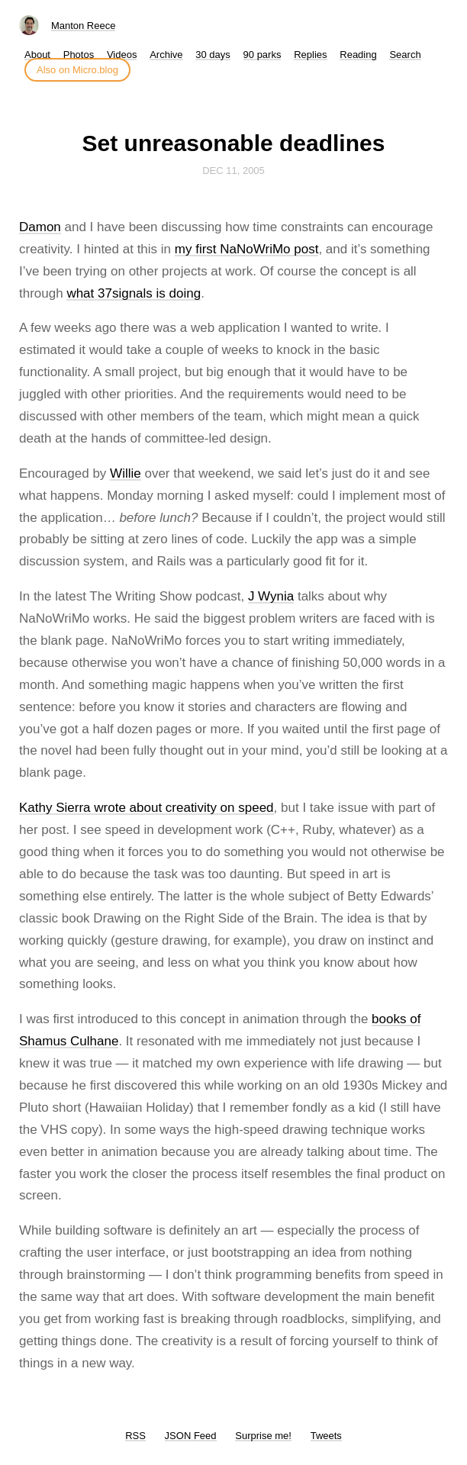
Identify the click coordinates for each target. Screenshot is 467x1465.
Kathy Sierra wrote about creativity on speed (146, 807)
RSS (135, 1435)
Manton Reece (83, 25)
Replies (310, 54)
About (37, 54)
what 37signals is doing (133, 293)
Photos (78, 54)
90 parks (262, 54)
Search (404, 54)
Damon (40, 227)
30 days (212, 54)
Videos (122, 54)
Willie (125, 473)
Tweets (326, 1435)
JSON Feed (191, 1435)
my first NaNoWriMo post (247, 249)
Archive (166, 54)
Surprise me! (263, 1435)
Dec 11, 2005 (233, 170)
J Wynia (271, 596)
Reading (358, 54)
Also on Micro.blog (77, 70)
